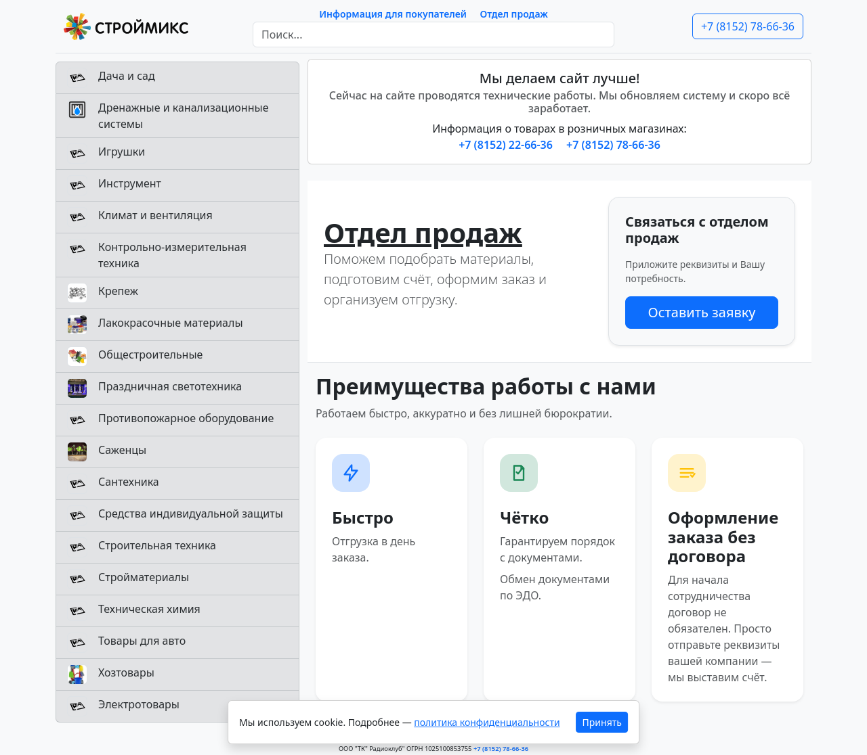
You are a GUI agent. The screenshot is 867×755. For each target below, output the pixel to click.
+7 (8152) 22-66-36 (507, 144)
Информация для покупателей (393, 13)
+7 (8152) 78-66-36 (748, 26)
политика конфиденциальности (486, 722)
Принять (602, 722)
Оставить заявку (701, 312)
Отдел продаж (514, 13)
